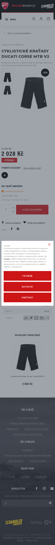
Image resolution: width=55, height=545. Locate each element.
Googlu (7, 259)
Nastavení (27, 286)
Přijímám (27, 275)
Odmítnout (27, 297)
